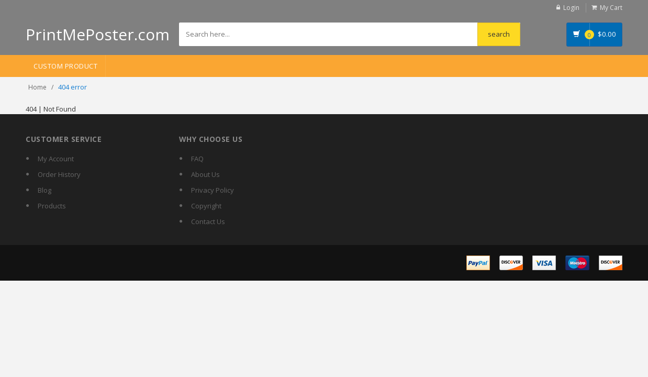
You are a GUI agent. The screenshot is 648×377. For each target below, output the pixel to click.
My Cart (611, 7)
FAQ (197, 158)
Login (571, 7)
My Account (56, 158)
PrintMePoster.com (98, 34)
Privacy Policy (212, 190)
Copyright (206, 205)
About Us (205, 174)
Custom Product (65, 66)
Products (52, 205)
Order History (59, 174)
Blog (44, 190)
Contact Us (208, 221)
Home (37, 87)
